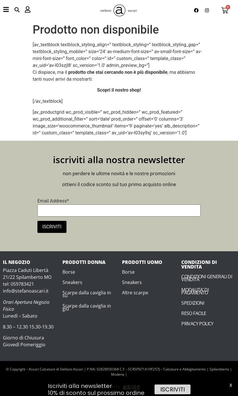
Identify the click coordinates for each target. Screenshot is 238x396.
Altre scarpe (135, 292)
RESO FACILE (193, 313)
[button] (17, 9)
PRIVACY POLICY (197, 323)
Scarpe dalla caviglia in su (86, 294)
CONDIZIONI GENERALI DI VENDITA (206, 278)
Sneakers (72, 282)
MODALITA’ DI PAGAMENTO (195, 291)
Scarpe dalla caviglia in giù (86, 307)
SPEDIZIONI (192, 303)
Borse (68, 272)
